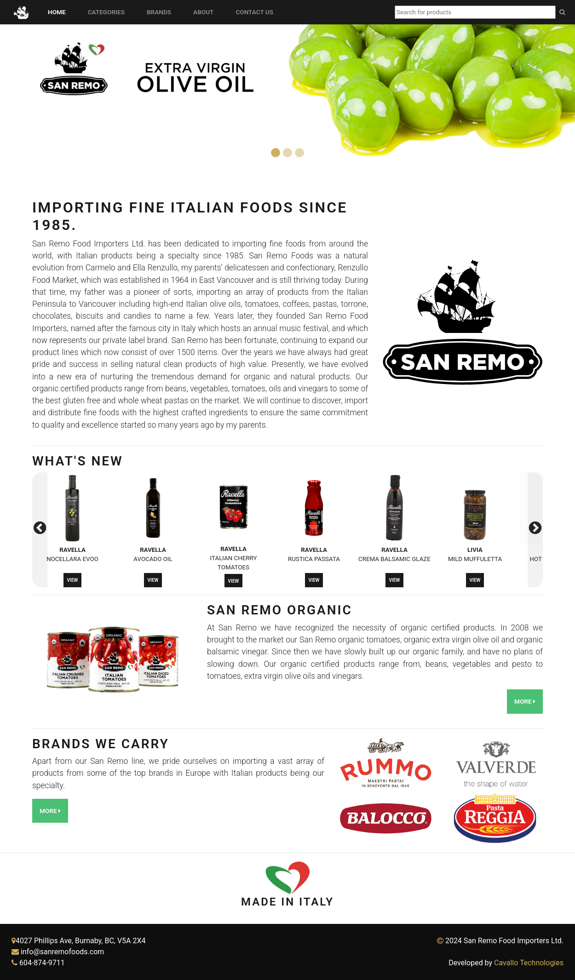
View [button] (72, 580)
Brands (161, 11)
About (205, 11)
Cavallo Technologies (529, 962)
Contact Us (256, 11)
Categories (108, 11)
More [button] (524, 701)
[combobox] (475, 12)
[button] (43, 95)
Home (58, 11)
